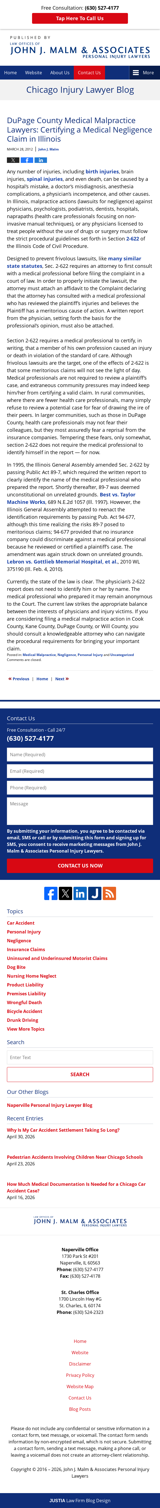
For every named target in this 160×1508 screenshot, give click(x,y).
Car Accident (21, 923)
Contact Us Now (80, 865)
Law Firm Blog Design (80, 1501)
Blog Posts (80, 1409)
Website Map (80, 1386)
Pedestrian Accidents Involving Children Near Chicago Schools (75, 1157)
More (148, 73)
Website (33, 73)
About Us (60, 73)
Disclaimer (80, 1364)
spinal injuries (45, 179)
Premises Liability (26, 994)
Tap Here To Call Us (80, 18)
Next (62, 678)
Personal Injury (90, 654)
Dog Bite (16, 967)
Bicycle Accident (24, 1011)
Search (80, 1074)
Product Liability (25, 985)
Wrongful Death (24, 1002)
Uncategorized (122, 654)
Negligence (66, 654)
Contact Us (89, 73)
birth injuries (102, 171)
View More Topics (25, 1029)
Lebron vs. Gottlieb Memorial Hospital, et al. (62, 561)
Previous (18, 678)
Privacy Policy (80, 1375)
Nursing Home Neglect (31, 976)
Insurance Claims (26, 949)
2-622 (132, 238)
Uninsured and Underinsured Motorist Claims (57, 958)
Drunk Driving (22, 1020)
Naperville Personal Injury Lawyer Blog (49, 1105)
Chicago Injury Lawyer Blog (80, 47)
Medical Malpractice (39, 654)
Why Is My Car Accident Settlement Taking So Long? (63, 1130)
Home (10, 73)
